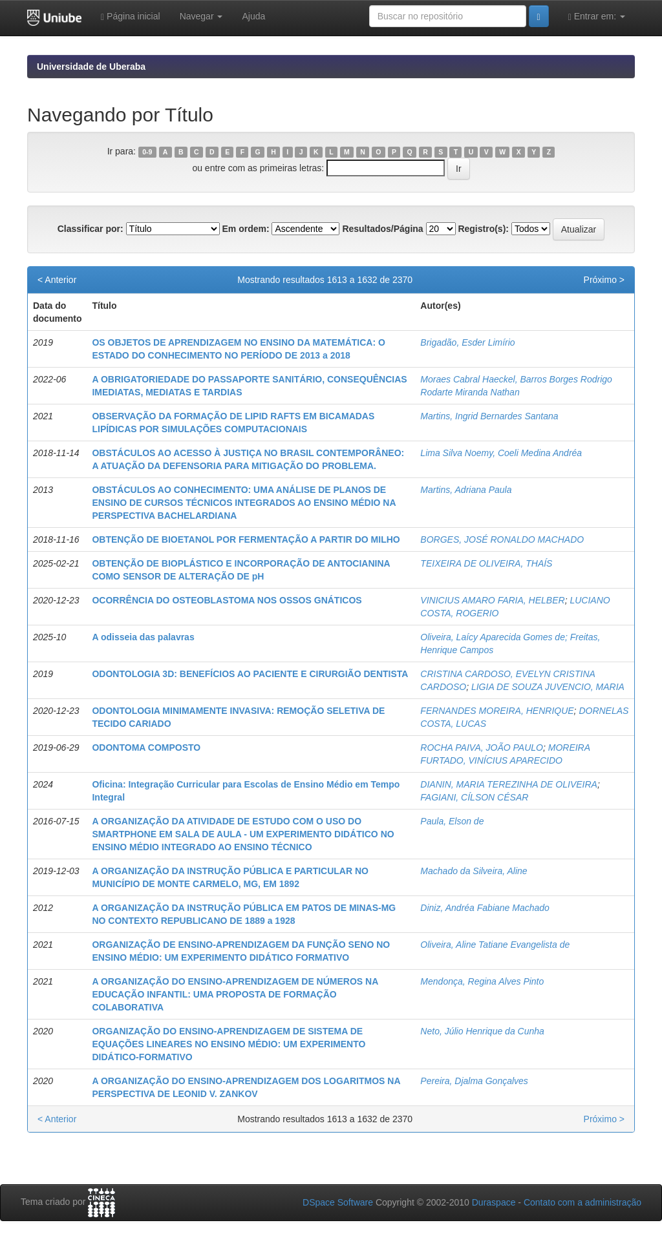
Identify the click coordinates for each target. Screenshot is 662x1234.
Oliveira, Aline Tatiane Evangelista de (495, 944)
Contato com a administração (582, 1202)
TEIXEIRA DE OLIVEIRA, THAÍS (486, 563)
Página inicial (130, 16)
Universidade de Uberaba (91, 66)
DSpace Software (338, 1202)
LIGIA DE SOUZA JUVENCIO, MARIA (548, 687)
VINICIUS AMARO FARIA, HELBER (492, 600)
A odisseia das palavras (143, 637)
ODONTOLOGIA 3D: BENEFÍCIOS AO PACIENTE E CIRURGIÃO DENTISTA (250, 674)
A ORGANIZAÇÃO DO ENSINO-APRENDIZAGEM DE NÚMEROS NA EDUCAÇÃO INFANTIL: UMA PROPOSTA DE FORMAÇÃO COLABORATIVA (235, 994)
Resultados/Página (382, 229)
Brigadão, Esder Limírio (467, 342)
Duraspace (494, 1202)
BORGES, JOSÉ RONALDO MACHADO (502, 539)
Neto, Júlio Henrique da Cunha (482, 1031)
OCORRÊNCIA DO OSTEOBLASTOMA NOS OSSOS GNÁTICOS (226, 600)
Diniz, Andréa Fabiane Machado (485, 908)
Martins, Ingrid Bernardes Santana (489, 416)
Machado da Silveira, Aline (473, 871)
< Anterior (56, 280)
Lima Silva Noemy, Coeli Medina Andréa (501, 453)
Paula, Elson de (452, 821)
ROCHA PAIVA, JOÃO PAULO (481, 747)
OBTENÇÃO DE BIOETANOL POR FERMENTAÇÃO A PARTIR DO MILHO (246, 539)
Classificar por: (90, 229)
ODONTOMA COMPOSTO (146, 747)
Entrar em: (596, 16)
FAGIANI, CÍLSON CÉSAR (474, 797)
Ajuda (253, 16)
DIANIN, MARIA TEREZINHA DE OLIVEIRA (508, 784)
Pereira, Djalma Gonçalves (474, 1081)
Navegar (201, 16)
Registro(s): (483, 229)
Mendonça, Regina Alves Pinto (482, 981)
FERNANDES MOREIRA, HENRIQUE (496, 711)
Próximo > (604, 280)
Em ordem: (245, 229)
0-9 (147, 152)
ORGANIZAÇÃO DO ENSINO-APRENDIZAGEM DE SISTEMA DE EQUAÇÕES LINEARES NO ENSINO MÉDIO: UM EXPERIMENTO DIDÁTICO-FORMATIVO (228, 1044)
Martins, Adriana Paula (465, 490)
